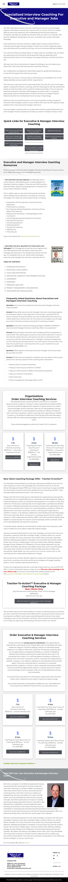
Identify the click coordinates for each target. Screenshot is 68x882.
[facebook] (54, 856)
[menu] (4, 4)
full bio (26, 843)
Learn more (58, 880)
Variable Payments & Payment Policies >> (20, 763)
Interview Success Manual (29, 236)
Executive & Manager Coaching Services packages (25, 574)
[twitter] (57, 856)
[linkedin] (54, 858)
